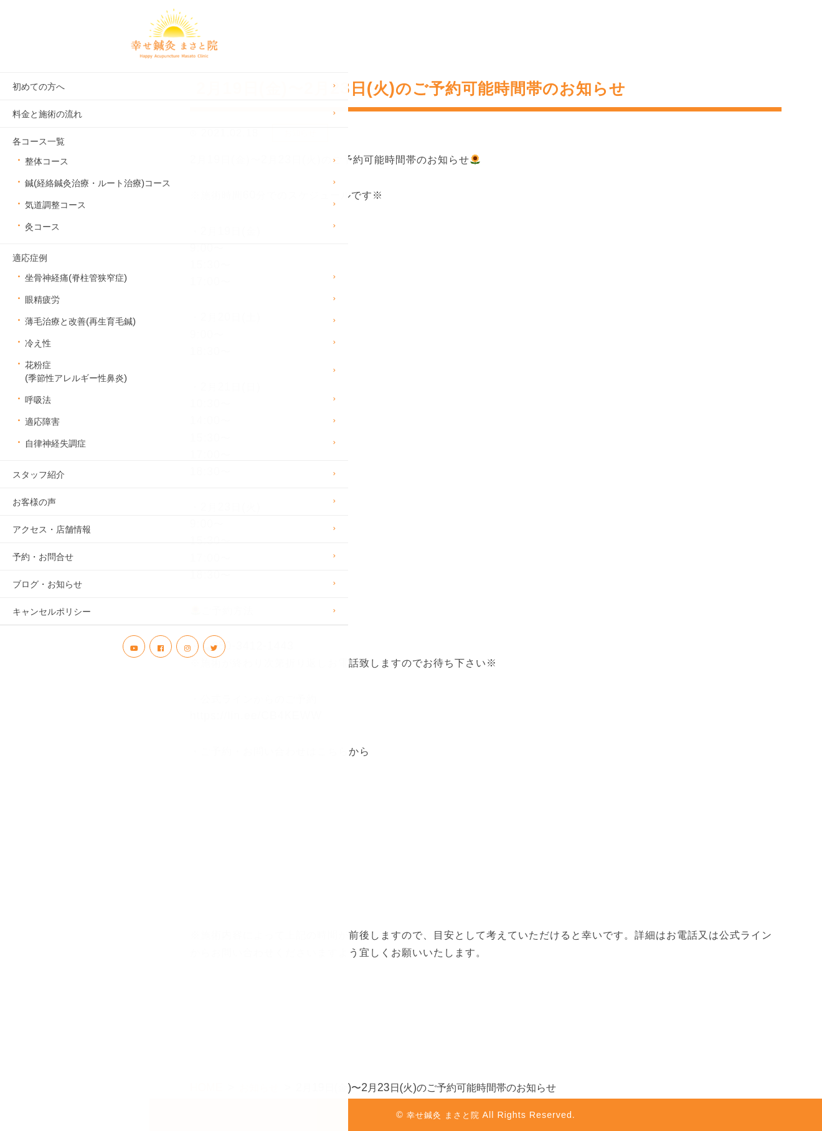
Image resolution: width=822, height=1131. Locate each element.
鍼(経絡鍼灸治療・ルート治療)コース (87, 198)
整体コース (46, 176)
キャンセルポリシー (51, 627)
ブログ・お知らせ (47, 599)
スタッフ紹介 (38, 490)
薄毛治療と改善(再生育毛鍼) (80, 336)
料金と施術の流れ (47, 129)
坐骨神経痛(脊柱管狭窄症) (76, 293)
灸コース (42, 242)
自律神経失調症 (55, 458)
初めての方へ (38, 102)
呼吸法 (38, 415)
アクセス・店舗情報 (51, 544)
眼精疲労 (42, 315)
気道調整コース (55, 220)
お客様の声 (34, 517)
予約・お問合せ (42, 572)
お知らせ (300, 133)
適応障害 (42, 437)
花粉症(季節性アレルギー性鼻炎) (76, 387)
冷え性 (38, 358)
